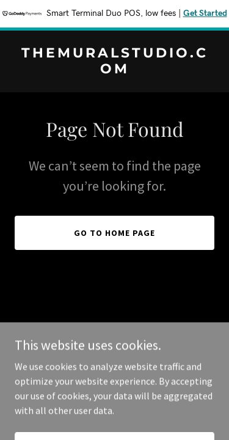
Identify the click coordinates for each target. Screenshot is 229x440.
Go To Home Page (114, 232)
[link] (114, 70)
